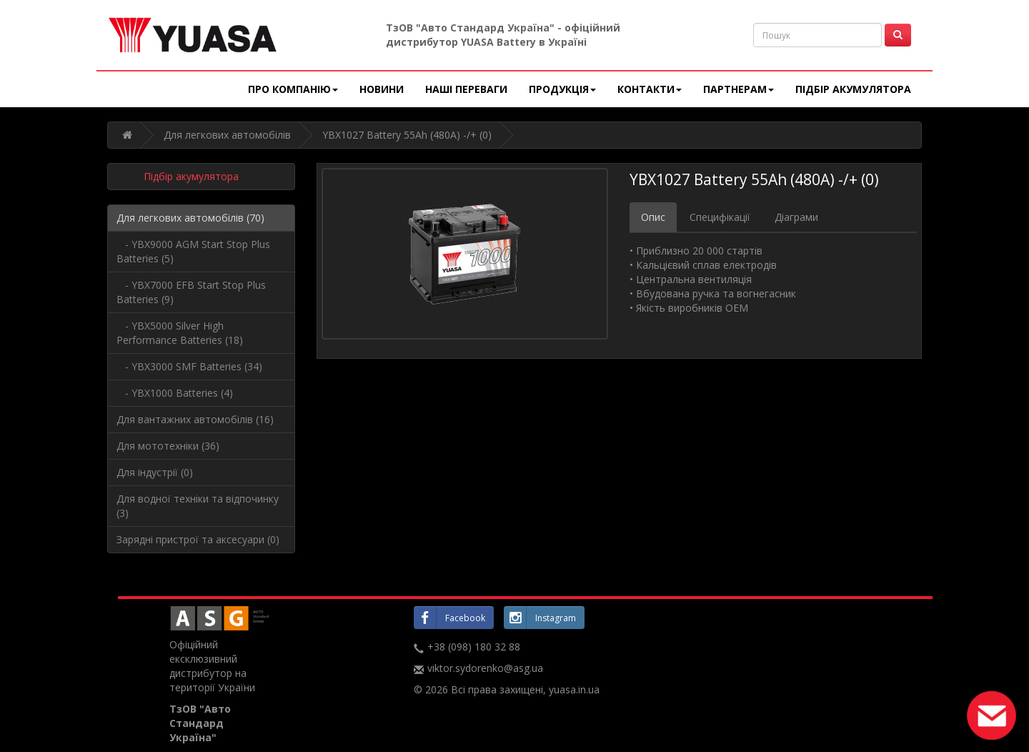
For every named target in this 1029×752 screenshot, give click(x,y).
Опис (653, 217)
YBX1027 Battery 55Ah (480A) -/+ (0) (407, 135)
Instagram (540, 617)
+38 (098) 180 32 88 (473, 646)
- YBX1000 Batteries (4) (174, 393)
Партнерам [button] (738, 89)
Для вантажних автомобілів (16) (195, 419)
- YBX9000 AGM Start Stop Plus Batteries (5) (193, 251)
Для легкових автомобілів (227, 135)
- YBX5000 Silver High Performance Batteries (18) (179, 333)
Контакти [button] (649, 89)
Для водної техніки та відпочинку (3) (197, 506)
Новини (381, 89)
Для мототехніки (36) (167, 445)
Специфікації (720, 217)
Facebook (449, 617)
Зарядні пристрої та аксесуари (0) (197, 539)
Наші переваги (466, 89)
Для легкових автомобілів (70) (190, 217)
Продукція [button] (562, 89)
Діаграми (796, 217)
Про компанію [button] (293, 89)
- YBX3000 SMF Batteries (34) (189, 366)
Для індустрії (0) (154, 472)
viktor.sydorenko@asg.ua (485, 668)
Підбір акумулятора (853, 89)
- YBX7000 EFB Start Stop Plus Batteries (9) (191, 292)
